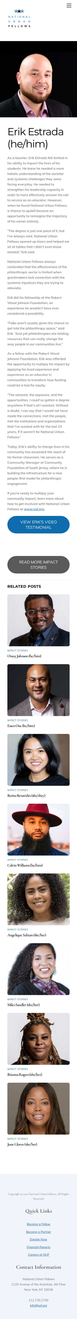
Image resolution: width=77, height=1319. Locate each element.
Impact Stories (17, 650)
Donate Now (38, 1239)
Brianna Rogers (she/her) (24, 1074)
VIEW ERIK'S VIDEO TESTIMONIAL (38, 525)
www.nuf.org (34, 509)
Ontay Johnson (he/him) (24, 656)
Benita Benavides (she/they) (26, 795)
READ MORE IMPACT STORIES (38, 565)
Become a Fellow (38, 1224)
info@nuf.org (38, 1305)
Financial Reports (38, 1247)
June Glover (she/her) (22, 1144)
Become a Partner (38, 1232)
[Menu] (69, 5)
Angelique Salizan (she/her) (26, 935)
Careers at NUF (38, 1255)
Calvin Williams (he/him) (25, 865)
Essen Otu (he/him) (21, 725)
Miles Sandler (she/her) (23, 1004)
